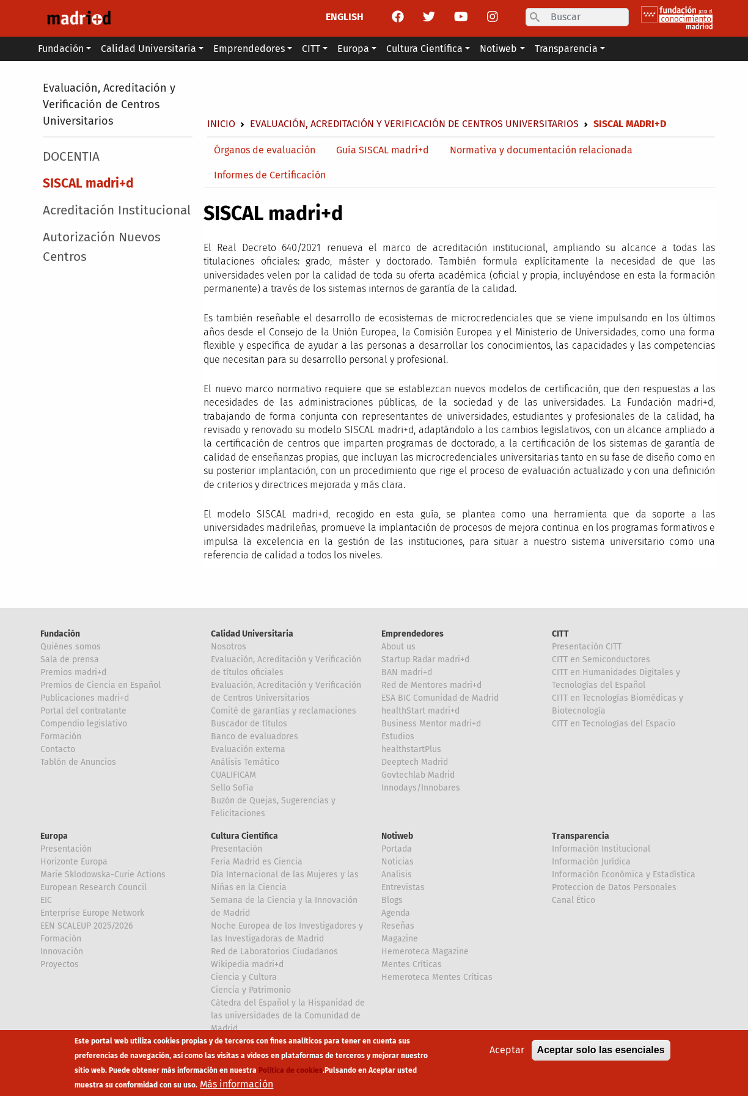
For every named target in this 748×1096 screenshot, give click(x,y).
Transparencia (580, 836)
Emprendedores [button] (249, 48)
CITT (560, 634)
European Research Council (93, 887)
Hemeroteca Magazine (425, 951)
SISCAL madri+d (88, 183)
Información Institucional (601, 849)
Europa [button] (353, 48)
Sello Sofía (232, 788)
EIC (46, 900)
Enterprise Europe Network (92, 913)
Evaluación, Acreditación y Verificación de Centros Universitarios (109, 104)
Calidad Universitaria (252, 634)
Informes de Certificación (270, 175)
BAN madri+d (406, 672)
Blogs (392, 900)
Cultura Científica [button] (424, 48)
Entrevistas (403, 887)
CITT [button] (311, 48)
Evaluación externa (248, 749)
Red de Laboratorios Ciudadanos (274, 951)
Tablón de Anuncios (78, 762)
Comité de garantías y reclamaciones (283, 711)
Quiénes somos (70, 646)
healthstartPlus (411, 749)
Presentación (66, 849)
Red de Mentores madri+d (431, 685)
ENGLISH (345, 17)
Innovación (61, 951)
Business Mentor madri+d (431, 723)
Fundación (60, 634)
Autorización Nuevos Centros (102, 247)
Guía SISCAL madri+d (382, 150)
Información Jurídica (591, 862)
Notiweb (397, 836)
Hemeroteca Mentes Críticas (437, 977)
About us (398, 646)
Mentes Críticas (411, 964)
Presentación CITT (587, 646)
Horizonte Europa (74, 862)
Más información (236, 1088)
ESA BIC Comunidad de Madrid (440, 698)
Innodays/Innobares (420, 788)
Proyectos (59, 964)
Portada (396, 849)
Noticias (397, 862)
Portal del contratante (83, 711)
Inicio (221, 124)
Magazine (399, 938)
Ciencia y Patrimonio (251, 990)
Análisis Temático (245, 762)
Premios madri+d (73, 672)
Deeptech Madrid (414, 762)
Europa (54, 836)
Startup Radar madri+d (425, 659)
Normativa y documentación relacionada (541, 150)
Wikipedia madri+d (247, 964)
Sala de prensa (69, 659)
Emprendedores (412, 634)
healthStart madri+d (420, 711)
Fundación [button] (61, 48)
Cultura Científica (244, 836)
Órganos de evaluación (264, 150)
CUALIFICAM (233, 775)
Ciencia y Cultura (244, 977)
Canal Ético (573, 900)
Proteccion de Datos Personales (614, 887)
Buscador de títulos (249, 723)
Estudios (397, 736)
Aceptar (507, 1053)
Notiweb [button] (498, 48)
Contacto (57, 749)
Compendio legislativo (83, 723)
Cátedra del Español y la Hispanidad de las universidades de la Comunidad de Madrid (288, 1016)
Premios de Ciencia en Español (100, 685)
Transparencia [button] (566, 48)
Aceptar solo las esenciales (601, 1053)
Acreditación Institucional (117, 210)
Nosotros (228, 646)
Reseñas (397, 926)
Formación (60, 736)
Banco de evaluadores (254, 736)
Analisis (396, 874)
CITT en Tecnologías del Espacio (613, 723)
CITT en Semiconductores (601, 659)
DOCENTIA (71, 156)
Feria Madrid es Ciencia (256, 862)
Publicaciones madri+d (84, 698)
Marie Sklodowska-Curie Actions (103, 874)
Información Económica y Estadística (623, 874)
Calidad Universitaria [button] (148, 48)
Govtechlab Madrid (418, 775)
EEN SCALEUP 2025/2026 (86, 926)
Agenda (395, 913)
